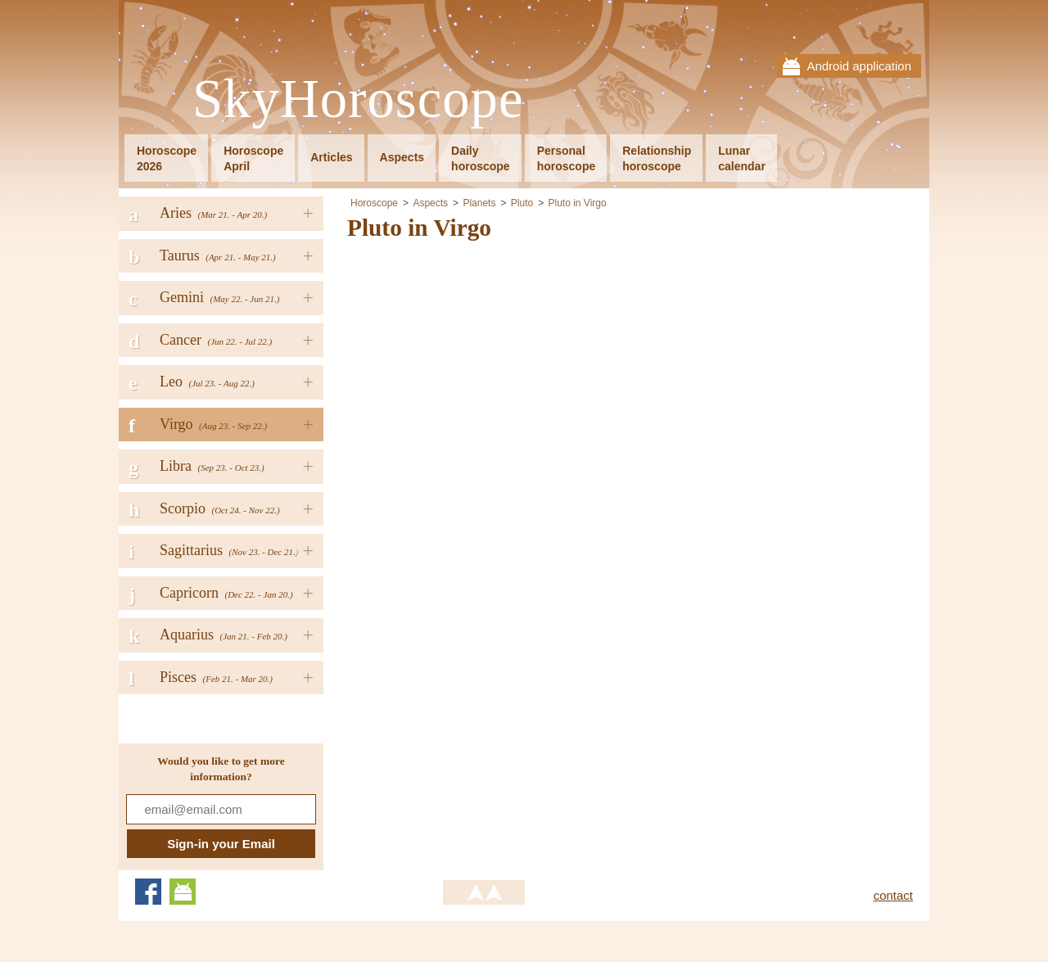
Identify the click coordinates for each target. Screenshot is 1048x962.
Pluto (522, 203)
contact (893, 895)
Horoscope (374, 203)
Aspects (402, 157)
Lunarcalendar (742, 158)
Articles (331, 157)
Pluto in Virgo (577, 203)
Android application (858, 66)
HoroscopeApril (253, 158)
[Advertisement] (484, 371)
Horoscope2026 (166, 158)
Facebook (148, 891)
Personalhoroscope (566, 158)
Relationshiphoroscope (656, 158)
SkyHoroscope (357, 99)
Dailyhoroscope (480, 158)
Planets (479, 203)
